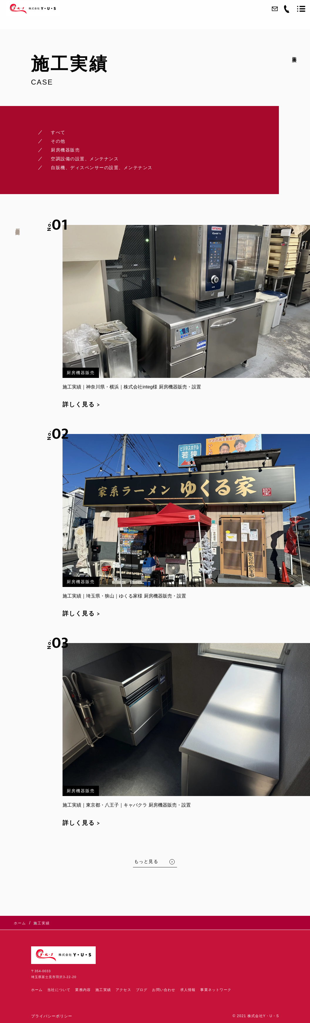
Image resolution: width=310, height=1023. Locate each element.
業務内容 (83, 990)
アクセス (123, 990)
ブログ (142, 990)
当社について (58, 990)
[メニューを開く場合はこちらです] (301, 9)
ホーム (37, 990)
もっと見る (146, 861)
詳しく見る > (81, 404)
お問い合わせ (163, 990)
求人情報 (188, 990)
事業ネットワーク (215, 990)
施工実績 (103, 990)
